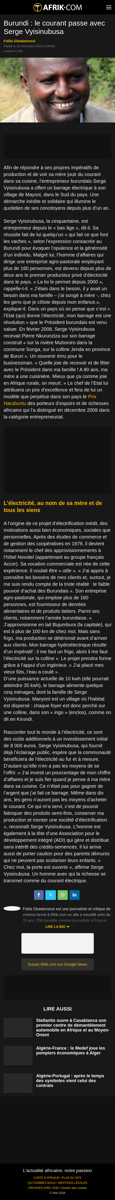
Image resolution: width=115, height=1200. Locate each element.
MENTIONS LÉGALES (72, 1183)
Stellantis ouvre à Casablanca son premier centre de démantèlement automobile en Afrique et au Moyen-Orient (72, 1027)
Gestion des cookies (74, 1188)
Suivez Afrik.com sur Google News (57, 964)
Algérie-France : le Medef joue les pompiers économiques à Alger (70, 1050)
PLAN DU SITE (71, 1178)
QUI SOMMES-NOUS (42, 1183)
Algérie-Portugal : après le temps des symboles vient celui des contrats (70, 1080)
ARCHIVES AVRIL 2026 (43, 1188)
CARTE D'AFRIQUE (46, 1178)
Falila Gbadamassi (19, 41)
